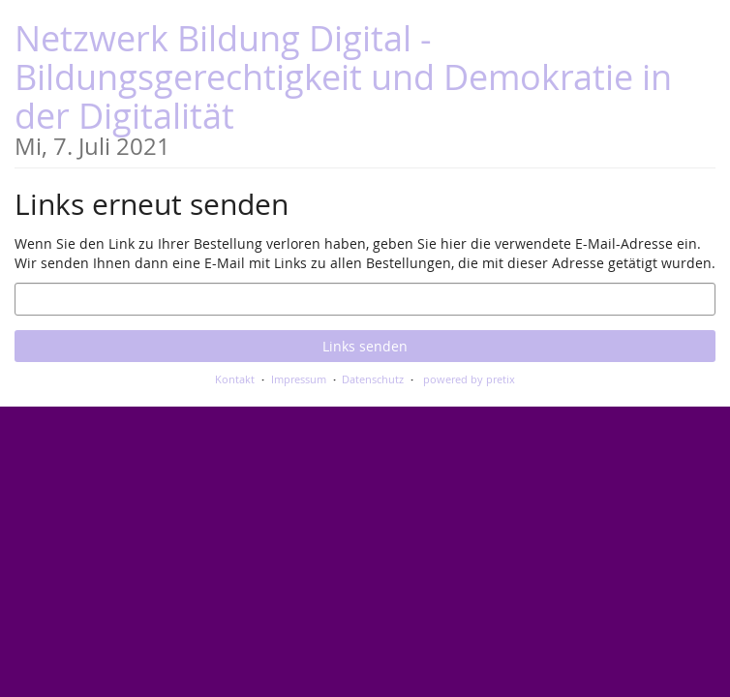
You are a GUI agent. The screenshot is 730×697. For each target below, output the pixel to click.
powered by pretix (469, 379)
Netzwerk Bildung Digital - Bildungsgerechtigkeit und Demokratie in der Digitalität (365, 87)
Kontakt (235, 379)
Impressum (298, 379)
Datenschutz (373, 379)
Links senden (365, 346)
